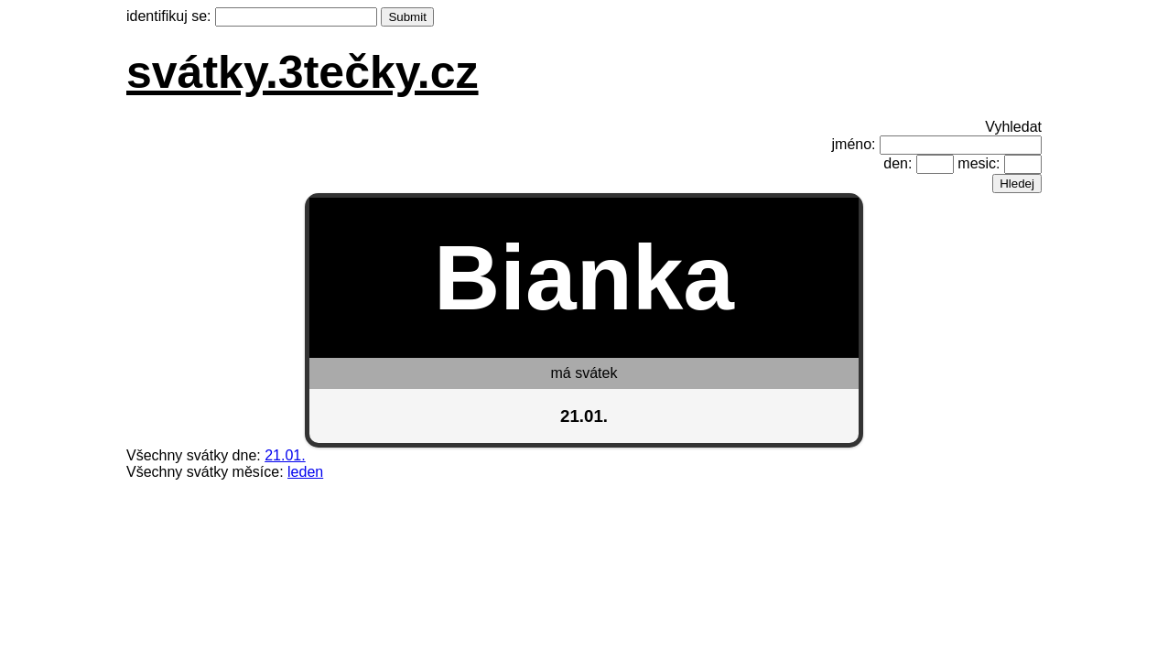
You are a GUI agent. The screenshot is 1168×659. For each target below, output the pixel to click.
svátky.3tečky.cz (302, 72)
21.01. (285, 455)
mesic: (978, 163)
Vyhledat (1013, 127)
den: (897, 163)
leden (305, 472)
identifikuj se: (168, 16)
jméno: (854, 144)
